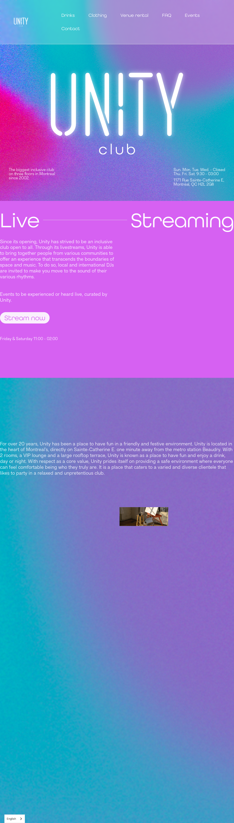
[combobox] (14, 818)
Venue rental (134, 15)
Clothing (97, 15)
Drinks (68, 15)
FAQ (166, 15)
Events (192, 15)
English (11, 818)
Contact (70, 28)
